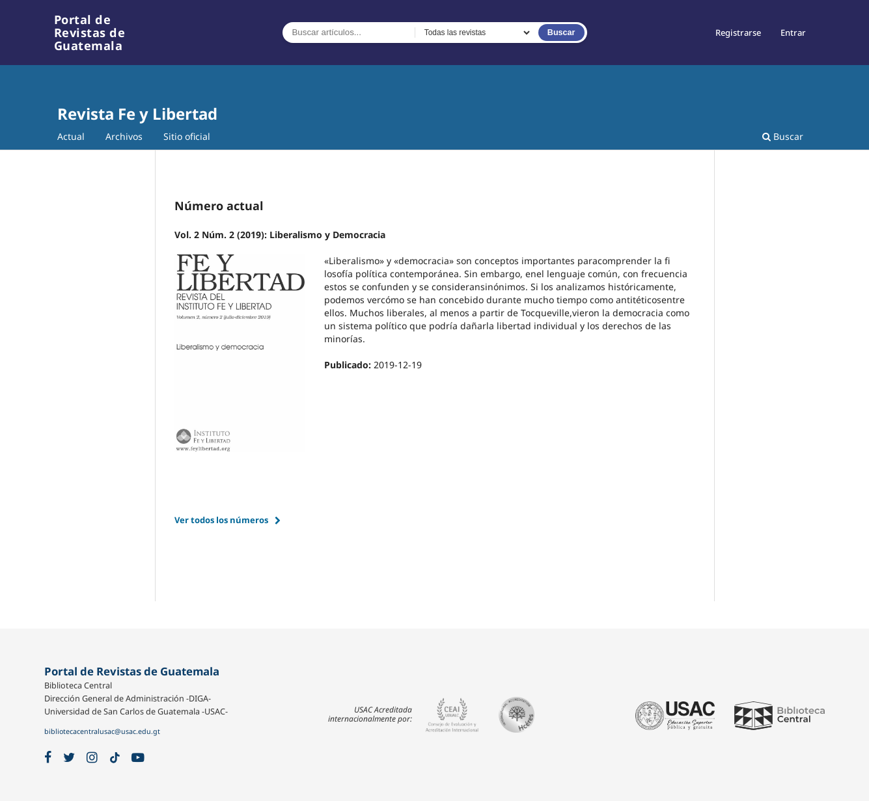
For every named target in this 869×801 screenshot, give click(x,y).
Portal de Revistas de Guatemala (90, 32)
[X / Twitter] (69, 758)
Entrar (793, 32)
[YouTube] (138, 758)
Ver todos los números (221, 520)
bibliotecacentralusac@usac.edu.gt (102, 731)
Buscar (561, 32)
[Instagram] (92, 758)
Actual (71, 136)
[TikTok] (114, 758)
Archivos (124, 136)
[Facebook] (47, 758)
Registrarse (738, 32)
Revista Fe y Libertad (137, 113)
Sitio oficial (186, 136)
